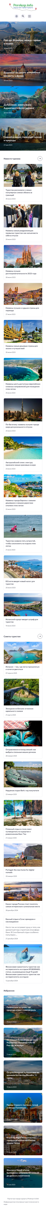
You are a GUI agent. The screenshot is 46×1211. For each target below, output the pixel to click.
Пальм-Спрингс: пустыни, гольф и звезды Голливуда (22, 1106)
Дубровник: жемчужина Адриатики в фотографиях (19, 106)
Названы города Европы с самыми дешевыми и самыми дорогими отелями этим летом (21, 503)
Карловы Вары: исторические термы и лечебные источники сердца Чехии (21, 1140)
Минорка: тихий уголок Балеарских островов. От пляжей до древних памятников (23, 1173)
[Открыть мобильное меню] (29, 16)
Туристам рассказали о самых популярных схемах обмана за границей (19, 192)
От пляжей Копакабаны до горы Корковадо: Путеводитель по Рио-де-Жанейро (22, 1042)
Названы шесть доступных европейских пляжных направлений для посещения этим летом (23, 386)
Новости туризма (12, 158)
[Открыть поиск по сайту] (23, 16)
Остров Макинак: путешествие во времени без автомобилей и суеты (23, 1075)
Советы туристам (12, 636)
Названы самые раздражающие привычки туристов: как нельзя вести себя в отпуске (22, 233)
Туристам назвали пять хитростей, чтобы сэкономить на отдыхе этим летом (21, 543)
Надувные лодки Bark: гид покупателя (22, 790)
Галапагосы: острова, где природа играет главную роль (21, 1008)
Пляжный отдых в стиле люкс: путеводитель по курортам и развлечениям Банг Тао (19, 831)
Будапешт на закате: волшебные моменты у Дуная (22, 74)
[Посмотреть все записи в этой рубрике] (40, 158)
